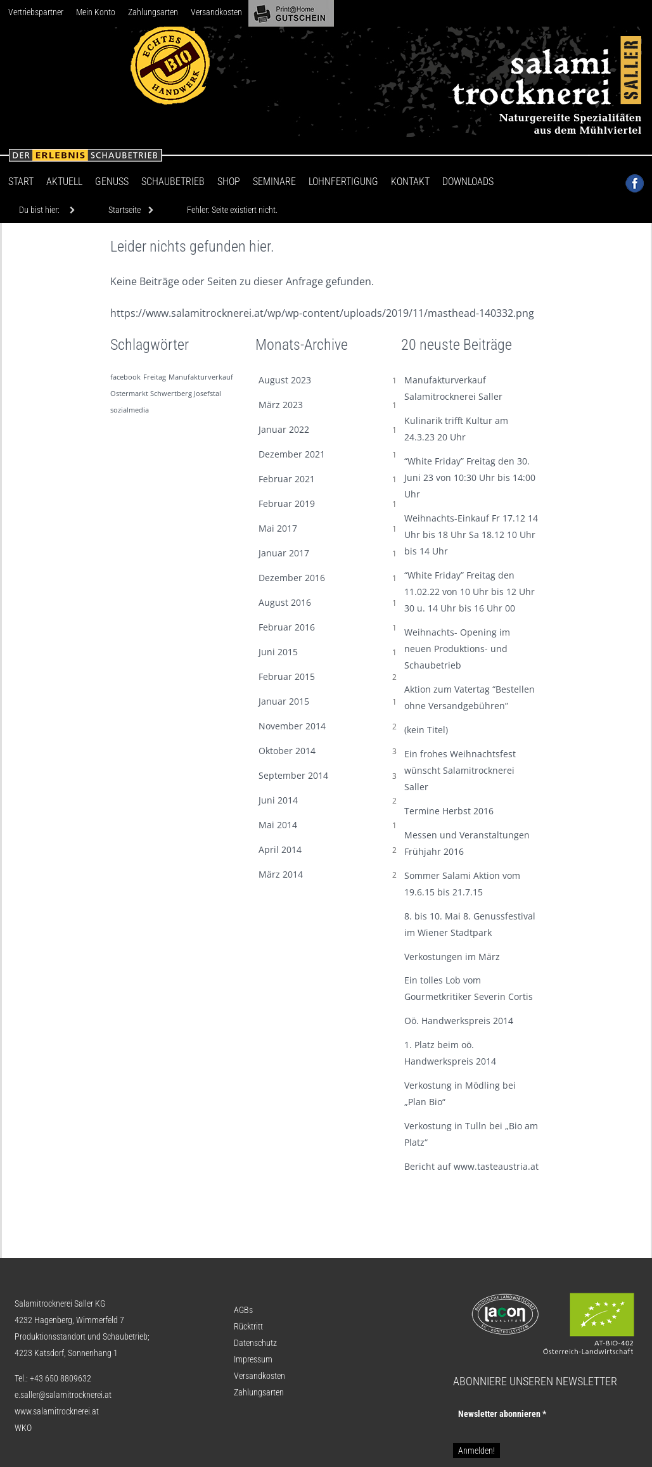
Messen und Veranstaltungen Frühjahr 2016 (467, 843)
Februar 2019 (287, 503)
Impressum (253, 1359)
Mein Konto (95, 12)
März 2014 (281, 874)
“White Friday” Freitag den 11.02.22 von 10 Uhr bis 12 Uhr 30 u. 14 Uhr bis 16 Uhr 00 (469, 591)
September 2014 (293, 775)
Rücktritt (248, 1326)
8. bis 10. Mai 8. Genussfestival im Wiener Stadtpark (469, 924)
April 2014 (280, 849)
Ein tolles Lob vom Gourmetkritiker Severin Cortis (468, 988)
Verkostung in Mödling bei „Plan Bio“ (460, 1093)
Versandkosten (216, 12)
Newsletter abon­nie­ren (502, 1414)
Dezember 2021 (292, 454)
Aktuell (64, 182)
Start (21, 182)
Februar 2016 (287, 627)
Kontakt (410, 182)
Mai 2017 (278, 528)
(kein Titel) (426, 730)
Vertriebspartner (35, 12)
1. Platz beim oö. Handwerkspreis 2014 (450, 1053)
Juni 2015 (278, 652)
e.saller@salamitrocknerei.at (63, 1395)
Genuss (112, 182)
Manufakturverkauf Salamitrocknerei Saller (453, 388)
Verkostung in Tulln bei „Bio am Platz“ (471, 1134)
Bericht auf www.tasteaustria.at (471, 1166)
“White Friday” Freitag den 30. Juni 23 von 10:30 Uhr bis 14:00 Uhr (469, 477)
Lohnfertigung (343, 182)
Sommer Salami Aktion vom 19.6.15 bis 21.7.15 (462, 883)
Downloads (468, 182)
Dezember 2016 (292, 578)
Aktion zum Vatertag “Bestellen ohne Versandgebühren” (469, 697)
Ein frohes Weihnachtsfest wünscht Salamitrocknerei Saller (460, 770)
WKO (23, 1428)
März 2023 (281, 405)
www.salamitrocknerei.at (57, 1411)
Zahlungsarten (153, 12)
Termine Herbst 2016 (449, 811)
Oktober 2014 (287, 751)
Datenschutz (255, 1343)
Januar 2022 (284, 429)
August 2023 (285, 380)
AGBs (243, 1310)
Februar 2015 (287, 676)
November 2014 (292, 726)
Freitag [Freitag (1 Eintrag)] (154, 377)
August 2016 (285, 602)
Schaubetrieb (173, 182)
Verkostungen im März (452, 957)
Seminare (274, 182)
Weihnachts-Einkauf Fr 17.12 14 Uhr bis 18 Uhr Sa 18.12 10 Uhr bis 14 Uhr (471, 534)
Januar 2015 (284, 701)
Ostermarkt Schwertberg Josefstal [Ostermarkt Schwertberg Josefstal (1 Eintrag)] (165, 393)
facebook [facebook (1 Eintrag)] (125, 377)
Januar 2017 (284, 553)
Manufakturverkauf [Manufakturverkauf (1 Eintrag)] (201, 377)
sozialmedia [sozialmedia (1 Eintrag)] (129, 410)
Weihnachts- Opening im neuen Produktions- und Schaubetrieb (457, 648)
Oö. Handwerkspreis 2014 (458, 1021)
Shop (228, 182)
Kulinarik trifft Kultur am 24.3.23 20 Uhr (456, 428)
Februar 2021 (287, 479)
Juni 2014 (278, 800)
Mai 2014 (278, 825)
